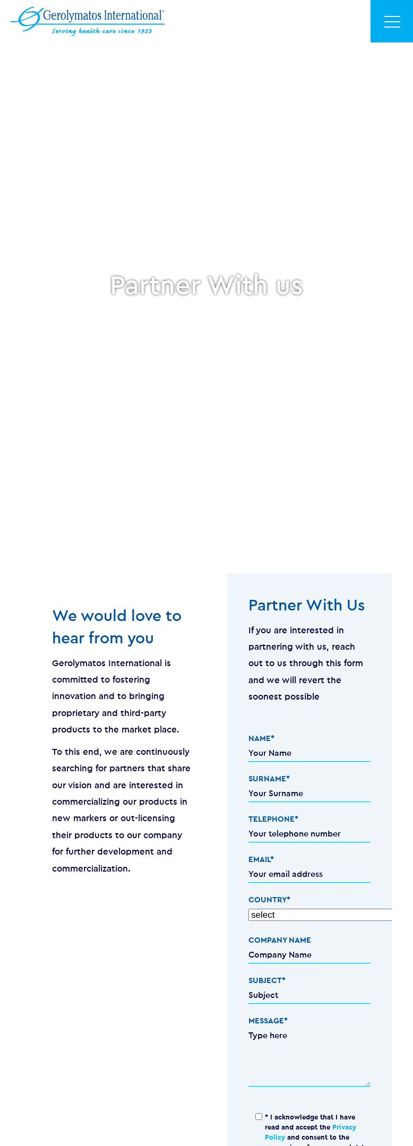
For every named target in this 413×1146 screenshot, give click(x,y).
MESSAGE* (268, 1021)
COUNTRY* (269, 900)
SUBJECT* (267, 981)
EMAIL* (261, 860)
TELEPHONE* (273, 819)
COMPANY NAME (279, 940)
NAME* (261, 739)
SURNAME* (269, 779)
